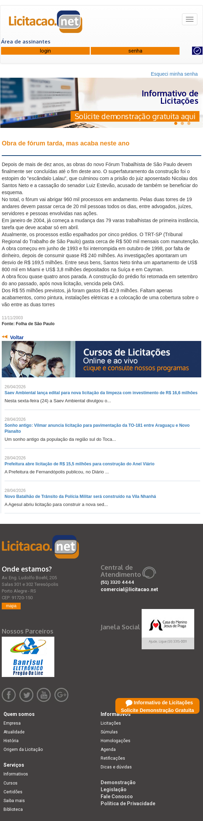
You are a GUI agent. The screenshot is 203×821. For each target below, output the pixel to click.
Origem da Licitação (23, 749)
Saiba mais (14, 800)
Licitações (111, 723)
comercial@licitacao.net (129, 589)
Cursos (11, 783)
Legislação (114, 789)
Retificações (113, 758)
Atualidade (14, 732)
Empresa (12, 723)
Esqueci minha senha (174, 74)
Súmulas (109, 732)
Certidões (13, 791)
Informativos (16, 774)
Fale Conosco (117, 796)
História (11, 740)
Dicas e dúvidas (116, 767)
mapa (11, 605)
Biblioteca (13, 809)
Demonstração (118, 782)
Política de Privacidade (128, 803)
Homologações (115, 740)
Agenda (108, 749)
